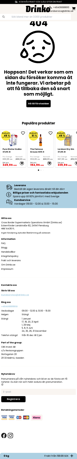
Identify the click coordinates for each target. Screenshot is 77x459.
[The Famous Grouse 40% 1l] (41, 148)
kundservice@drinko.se (15, 294)
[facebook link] (4, 435)
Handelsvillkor (8, 251)
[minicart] (74, 9)
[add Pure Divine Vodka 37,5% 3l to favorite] (23, 133)
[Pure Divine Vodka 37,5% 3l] (13, 148)
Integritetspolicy (9, 256)
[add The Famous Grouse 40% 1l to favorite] (51, 133)
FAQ (3, 243)
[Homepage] (38, 8)
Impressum (7, 269)
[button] (2, 384)
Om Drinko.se (8, 264)
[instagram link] (10, 435)
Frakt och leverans (11, 260)
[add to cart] (22, 163)
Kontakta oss (9, 285)
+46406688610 (9, 306)
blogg (4, 247)
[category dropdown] (4, 8)
